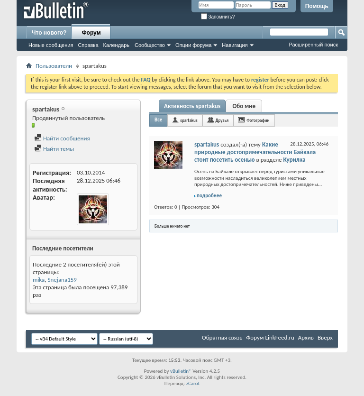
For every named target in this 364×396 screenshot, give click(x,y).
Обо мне (243, 106)
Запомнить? (218, 16)
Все (158, 120)
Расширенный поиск (313, 44)
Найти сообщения (62, 138)
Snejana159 (62, 279)
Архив (306, 337)
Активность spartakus (192, 106)
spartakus (188, 120)
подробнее (209, 196)
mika (39, 279)
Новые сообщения (50, 45)
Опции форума (193, 45)
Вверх (325, 337)
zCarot (193, 383)
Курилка (294, 159)
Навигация (234, 45)
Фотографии (257, 120)
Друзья (221, 120)
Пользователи (54, 65)
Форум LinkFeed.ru (270, 337)
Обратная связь (222, 337)
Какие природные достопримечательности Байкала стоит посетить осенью (255, 152)
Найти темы (54, 148)
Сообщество (150, 45)
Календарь (116, 45)
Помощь (316, 6)
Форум (91, 32)
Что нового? (49, 32)
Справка (88, 45)
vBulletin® (180, 371)
